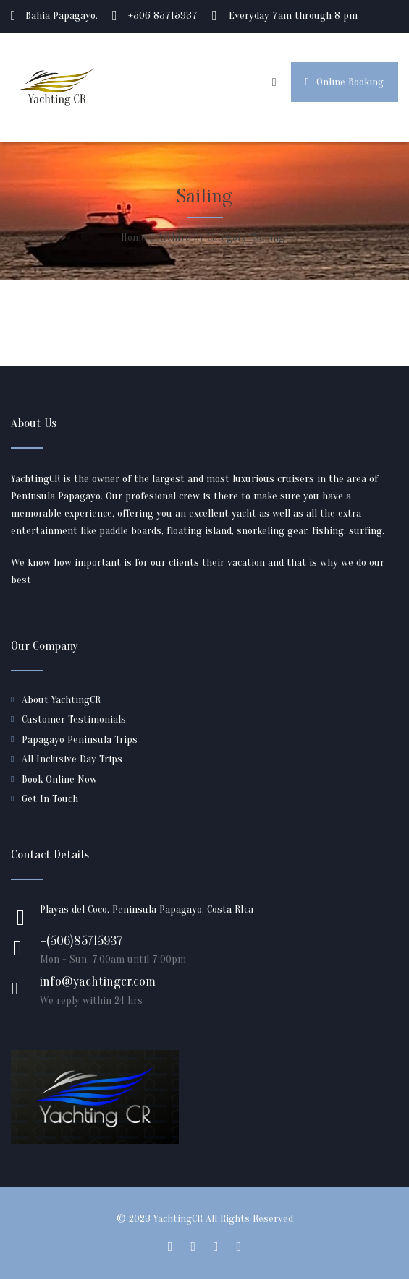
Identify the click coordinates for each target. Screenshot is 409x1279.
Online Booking (344, 82)
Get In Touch (50, 799)
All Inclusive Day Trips (72, 759)
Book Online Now (59, 779)
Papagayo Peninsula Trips (80, 739)
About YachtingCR (61, 700)
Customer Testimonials (74, 719)
